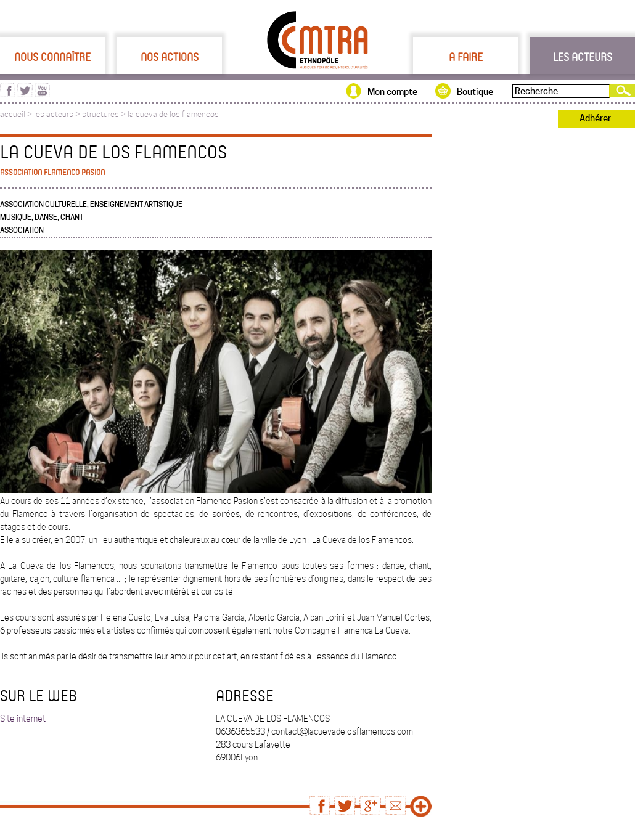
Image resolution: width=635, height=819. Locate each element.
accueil (12, 114)
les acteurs (53, 114)
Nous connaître (52, 56)
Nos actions (170, 56)
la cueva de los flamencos (173, 114)
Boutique (475, 91)
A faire (466, 56)
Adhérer (595, 118)
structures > (105, 114)
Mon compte (392, 91)
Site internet (23, 718)
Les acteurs (582, 56)
